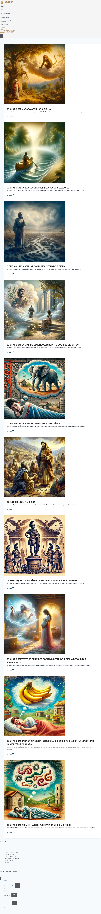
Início (2, 6)
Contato (3, 27)
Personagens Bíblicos (9, 885)
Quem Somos (4, 24)
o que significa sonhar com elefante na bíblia (34, 423)
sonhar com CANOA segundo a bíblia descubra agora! (38, 187)
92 (5, 841)
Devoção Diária (7, 895)
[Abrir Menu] (1, 36)
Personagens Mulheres (11, 892)
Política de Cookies (10, 856)
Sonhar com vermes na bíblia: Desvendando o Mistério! (39, 825)
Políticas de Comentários (12, 858)
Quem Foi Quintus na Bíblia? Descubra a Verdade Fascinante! (42, 580)
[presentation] (52, 74)
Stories (2, 9)
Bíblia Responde (8, 903)
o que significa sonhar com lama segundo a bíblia (36, 266)
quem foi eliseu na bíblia (21, 502)
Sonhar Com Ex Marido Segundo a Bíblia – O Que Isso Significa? (43, 345)
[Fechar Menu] (0, 878)
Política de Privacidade (11, 852)
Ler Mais (10, 117)
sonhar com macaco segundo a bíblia (29, 109)
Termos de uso (9, 854)
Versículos (8, 899)
